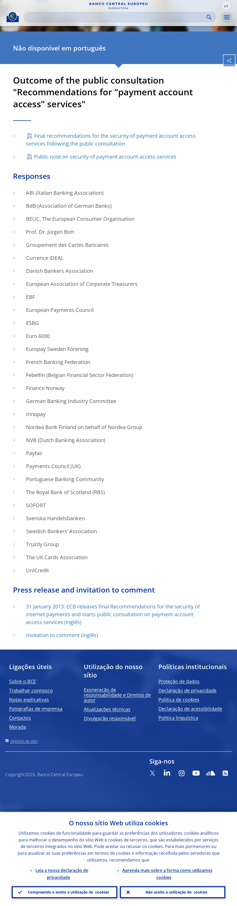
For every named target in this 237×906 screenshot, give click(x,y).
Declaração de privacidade (187, 690)
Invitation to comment (53, 635)
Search (209, 17)
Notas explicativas (29, 699)
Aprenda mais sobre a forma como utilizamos (167, 873)
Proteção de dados (179, 681)
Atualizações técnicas (107, 709)
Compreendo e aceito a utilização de (68, 892)
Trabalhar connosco (31, 690)
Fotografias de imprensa (35, 709)
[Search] (116, 17)
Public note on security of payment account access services (105, 156)
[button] (226, 6)
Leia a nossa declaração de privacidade (61, 873)
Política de (178, 699)
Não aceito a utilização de (176, 892)
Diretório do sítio (23, 741)
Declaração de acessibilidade (190, 709)
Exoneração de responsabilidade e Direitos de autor (117, 695)
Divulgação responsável (110, 718)
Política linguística (178, 718)
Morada (17, 727)
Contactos (20, 718)
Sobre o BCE (22, 681)
